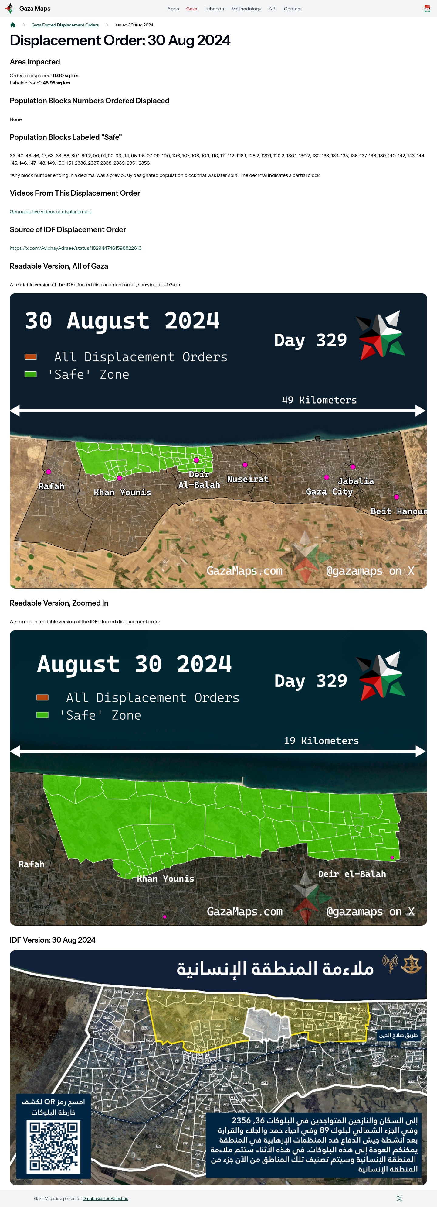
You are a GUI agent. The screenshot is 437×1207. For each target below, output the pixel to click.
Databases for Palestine (105, 1198)
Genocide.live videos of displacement (51, 211)
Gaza (192, 8)
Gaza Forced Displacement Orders (65, 25)
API (272, 8)
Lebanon (214, 8)
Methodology (247, 8)
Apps (173, 8)
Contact (293, 8)
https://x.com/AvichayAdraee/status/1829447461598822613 (75, 248)
